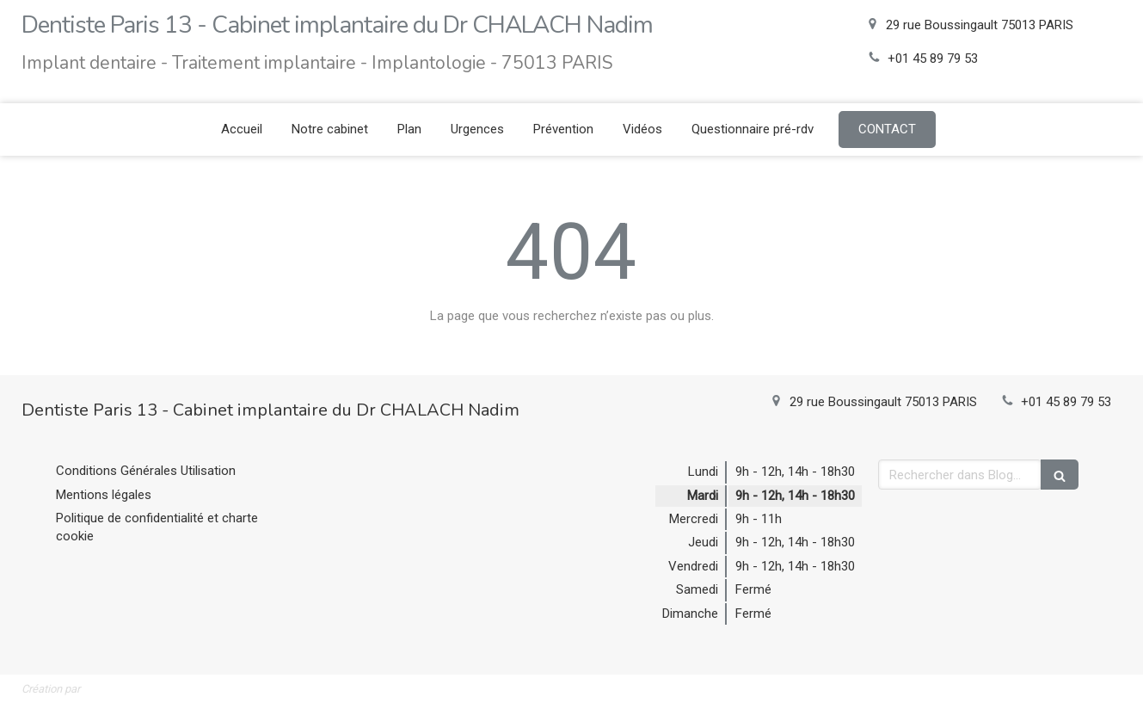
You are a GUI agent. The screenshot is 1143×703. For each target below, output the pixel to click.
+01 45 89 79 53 (933, 58)
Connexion (1092, 686)
